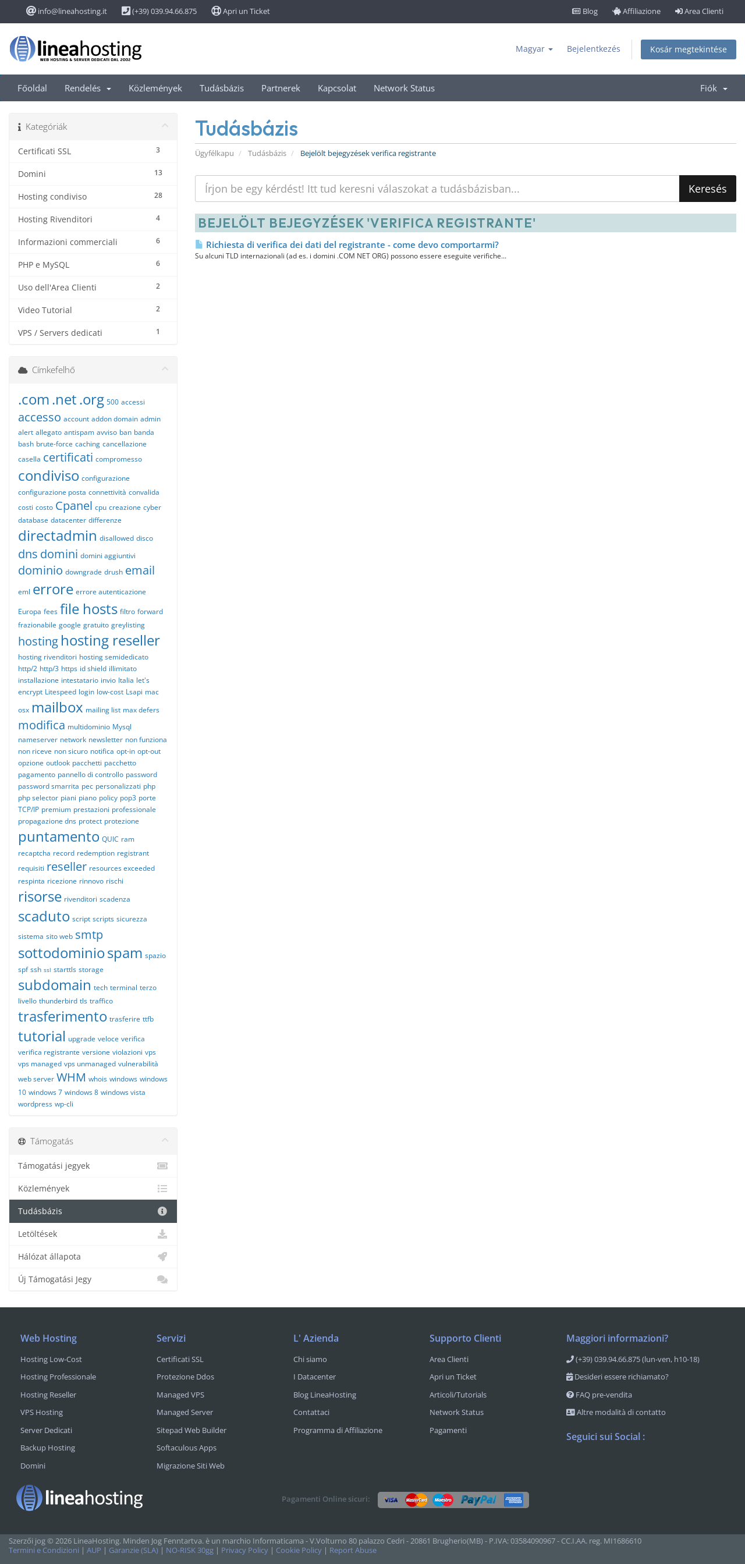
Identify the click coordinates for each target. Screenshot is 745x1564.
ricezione (62, 881)
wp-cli (64, 1104)
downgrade (83, 572)
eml (24, 592)
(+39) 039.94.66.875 (159, 11)
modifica (41, 725)
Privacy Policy (244, 1550)
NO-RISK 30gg (190, 1550)
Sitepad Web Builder (191, 1430)
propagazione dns (47, 821)
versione (96, 1052)
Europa (29, 611)
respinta (31, 881)
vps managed (40, 1064)
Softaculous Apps (187, 1447)
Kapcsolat (337, 88)
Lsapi (134, 692)
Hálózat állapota (93, 1257)
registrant (133, 853)
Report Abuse (353, 1550)
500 (113, 402)
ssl (47, 970)
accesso (39, 417)
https (69, 668)
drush (113, 572)
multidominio (89, 727)
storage (91, 969)
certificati (68, 457)
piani (68, 798)
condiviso (48, 475)
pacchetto (120, 763)
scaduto (44, 915)
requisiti (31, 868)
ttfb (148, 1019)
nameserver (38, 739)
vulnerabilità (138, 1064)
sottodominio (61, 952)
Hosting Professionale (58, 1376)
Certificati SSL (180, 1359)
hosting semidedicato (113, 657)
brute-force (54, 444)
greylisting (128, 625)
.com (33, 399)
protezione (121, 821)
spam (125, 952)
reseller (67, 866)
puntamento (59, 836)
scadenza (115, 899)
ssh (35, 969)
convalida (144, 492)
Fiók (714, 88)
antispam (79, 432)
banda (144, 432)
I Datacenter (314, 1376)
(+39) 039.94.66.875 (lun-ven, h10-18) (633, 1359)
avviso (107, 432)
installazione (38, 680)
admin (150, 419)
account (76, 419)
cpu (101, 507)
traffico (101, 1001)
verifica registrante (49, 1052)
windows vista (123, 1092)
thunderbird (58, 1001)
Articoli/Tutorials (458, 1394)
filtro (127, 611)
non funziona (146, 739)
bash (26, 444)
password (141, 774)
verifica (133, 1039)
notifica (102, 751)
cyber (152, 507)
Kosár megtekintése (688, 49)
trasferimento (62, 1016)
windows (123, 1079)
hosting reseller (110, 640)
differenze (105, 520)
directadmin (57, 535)
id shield (93, 668)
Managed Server (185, 1412)
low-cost (110, 692)
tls (83, 1001)
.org (91, 399)
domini (59, 554)
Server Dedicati (46, 1430)
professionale (134, 809)
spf (23, 969)
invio (108, 680)
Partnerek (280, 88)
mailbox (57, 707)
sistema (31, 936)
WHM (71, 1077)
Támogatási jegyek (93, 1166)
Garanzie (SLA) (133, 1550)
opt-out (149, 751)
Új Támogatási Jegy (93, 1279)
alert (25, 432)
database (33, 520)
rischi (114, 881)
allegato (49, 432)
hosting (38, 641)
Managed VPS (180, 1394)
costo (44, 507)
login (86, 692)
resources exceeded (122, 868)
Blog (585, 11)
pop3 (128, 798)
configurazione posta (52, 492)
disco (144, 538)
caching (87, 444)
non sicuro (71, 751)
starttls (65, 969)
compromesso (118, 459)
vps (150, 1052)
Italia (126, 680)
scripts (103, 919)
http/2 (27, 668)
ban (125, 432)
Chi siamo (310, 1359)
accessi (133, 402)
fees (51, 611)
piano (88, 798)
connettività (107, 492)
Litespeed (60, 692)
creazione (125, 507)
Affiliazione (636, 11)
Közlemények (155, 88)
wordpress (35, 1104)
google (70, 625)
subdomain (54, 984)
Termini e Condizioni (44, 1550)
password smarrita (48, 786)
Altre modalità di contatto (616, 1412)
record (63, 853)
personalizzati (118, 786)
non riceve (35, 751)
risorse (40, 896)
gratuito (96, 625)
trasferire (124, 1019)
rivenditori (80, 899)
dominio (40, 570)
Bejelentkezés (593, 48)
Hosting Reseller (48, 1394)
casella (29, 459)
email (140, 570)
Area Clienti (699, 11)
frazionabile (37, 625)
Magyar (534, 48)
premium (56, 809)
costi (25, 507)
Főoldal (32, 88)
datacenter (68, 520)
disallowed (117, 538)
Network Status (404, 88)
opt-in (125, 751)
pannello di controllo (90, 774)
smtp (89, 934)
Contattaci (311, 1412)
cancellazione (124, 444)
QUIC (110, 839)
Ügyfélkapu (214, 153)
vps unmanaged (90, 1064)
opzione (31, 763)
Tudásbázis (222, 88)
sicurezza (131, 919)
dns (28, 554)
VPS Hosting (41, 1412)
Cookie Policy (299, 1550)
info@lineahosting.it (66, 11)
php (149, 786)
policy (108, 798)
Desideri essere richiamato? (617, 1376)
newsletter (105, 739)
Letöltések (93, 1234)
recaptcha (34, 853)
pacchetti (87, 763)
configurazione (105, 478)
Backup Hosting (47, 1447)
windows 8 (81, 1092)
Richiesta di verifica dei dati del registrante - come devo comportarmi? (347, 244)
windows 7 (45, 1092)
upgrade (81, 1039)
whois (97, 1079)
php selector (38, 798)
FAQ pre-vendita (599, 1394)
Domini (32, 1465)
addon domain (114, 419)
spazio (155, 955)
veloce (108, 1039)
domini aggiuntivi (108, 556)
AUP (94, 1550)
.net (64, 399)
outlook (58, 763)
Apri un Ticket (240, 11)
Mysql (122, 727)
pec (87, 786)
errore (53, 588)
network (73, 739)
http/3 (49, 668)
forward (150, 611)
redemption (96, 853)
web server (36, 1079)
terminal (123, 987)
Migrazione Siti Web (191, 1465)
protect (90, 821)
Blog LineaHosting (324, 1394)
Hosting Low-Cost (51, 1359)
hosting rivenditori (47, 657)
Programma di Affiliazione (337, 1430)
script (81, 919)
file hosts (89, 608)
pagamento (36, 774)
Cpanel (74, 505)
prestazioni (91, 809)
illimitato (123, 668)
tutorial (42, 1035)
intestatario (79, 680)
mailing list (103, 710)
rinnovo (91, 881)
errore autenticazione (111, 592)
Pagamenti (448, 1430)
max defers (141, 710)
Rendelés (88, 88)
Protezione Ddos (185, 1376)
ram (127, 839)
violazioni (127, 1052)
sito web (59, 936)
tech (101, 987)
